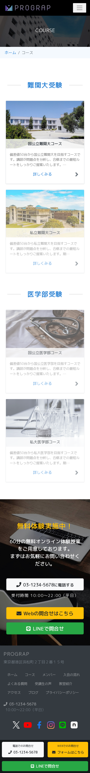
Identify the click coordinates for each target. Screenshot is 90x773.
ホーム (10, 52)
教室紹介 (65, 683)
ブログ (33, 692)
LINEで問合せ (44, 628)
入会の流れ (71, 674)
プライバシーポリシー (62, 692)
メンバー (49, 674)
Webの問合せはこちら (45, 613)
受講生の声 (43, 683)
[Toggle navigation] (79, 8)
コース (30, 674)
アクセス (14, 692)
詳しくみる (42, 174)
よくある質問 (17, 683)
